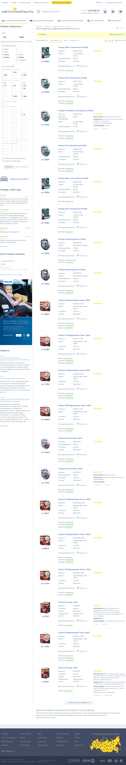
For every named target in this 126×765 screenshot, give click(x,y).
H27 (23, 94)
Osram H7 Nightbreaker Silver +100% (74, 534)
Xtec (19, 63)
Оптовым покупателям (41, 2)
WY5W (15, 151)
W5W (14, 138)
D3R (14, 75)
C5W (5, 104)
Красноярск (25, 745)
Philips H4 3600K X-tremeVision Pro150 (75, 111)
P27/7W (25, 122)
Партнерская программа (61, 2)
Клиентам (4, 2)
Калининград (25, 741)
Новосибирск (25, 734)
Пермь (77, 738)
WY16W (25, 151)
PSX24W (6, 128)
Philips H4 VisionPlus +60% (70, 469)
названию (74, 40)
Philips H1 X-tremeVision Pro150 (72, 145)
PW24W (6, 130)
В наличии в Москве (11, 161)
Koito (19, 52)
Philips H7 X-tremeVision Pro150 (72, 78)
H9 (4, 88)
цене (65, 40)
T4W (24, 130)
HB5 (4, 99)
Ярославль (79, 745)
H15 (13, 91)
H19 (13, 94)
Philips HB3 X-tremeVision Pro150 (73, 47)
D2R (24, 72)
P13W (14, 120)
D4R (4, 78)
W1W (5, 136)
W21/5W (15, 141)
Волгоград (42, 738)
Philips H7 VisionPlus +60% (70, 438)
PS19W (24, 125)
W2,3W (15, 136)
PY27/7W (25, 149)
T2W (14, 130)
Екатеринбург (7, 741)
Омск (101, 2)
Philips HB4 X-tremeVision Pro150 (73, 178)
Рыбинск (60, 738)
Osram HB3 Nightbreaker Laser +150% (74, 405)
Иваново (60, 745)
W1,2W (24, 133)
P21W (14, 122)
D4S (14, 78)
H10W (24, 117)
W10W (24, 138)
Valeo (5, 63)
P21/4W (25, 120)
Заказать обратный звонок (90, 13)
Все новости (4, 426)
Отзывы (13, 2)
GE (18, 49)
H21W (5, 120)
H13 (4, 91)
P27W (5, 125)
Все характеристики (67, 66)
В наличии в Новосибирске (13, 158)
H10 (14, 88)
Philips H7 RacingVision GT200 (72, 270)
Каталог (47, 26)
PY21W (5, 149)
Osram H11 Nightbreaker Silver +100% (74, 569)
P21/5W (6, 122)
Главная (39, 26)
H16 (23, 91)
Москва (4, 734)
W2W (24, 136)
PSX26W (15, 128)
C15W (24, 112)
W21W (24, 141)
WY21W (6, 154)
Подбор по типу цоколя (62, 26)
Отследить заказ (25, 2)
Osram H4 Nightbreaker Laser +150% (74, 300)
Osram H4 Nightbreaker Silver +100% (74, 499)
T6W (14, 133)
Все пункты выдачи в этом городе (11, 274)
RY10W (5, 151)
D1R (4, 72)
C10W (14, 112)
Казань (22, 738)
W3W (5, 138)
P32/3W (15, 125)
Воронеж (42, 741)
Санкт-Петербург (8, 738)
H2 (13, 83)
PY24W (15, 149)
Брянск (78, 734)
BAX (4, 109)
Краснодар (42, 745)
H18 (4, 94)
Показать (8, 167)
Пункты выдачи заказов (113, 2)
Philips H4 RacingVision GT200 (72, 239)
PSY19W (15, 146)
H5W (5, 117)
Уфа (39, 734)
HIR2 (24, 99)
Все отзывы (4, 246)
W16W (5, 141)
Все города (6, 751)
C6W (5, 112)
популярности (54, 40)
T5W (4, 133)
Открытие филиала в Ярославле (12, 378)
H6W (14, 117)
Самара (4, 745)
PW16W (25, 128)
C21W (14, 115)
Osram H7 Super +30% (68, 668)
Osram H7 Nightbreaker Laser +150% (74, 370)
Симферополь (62, 741)
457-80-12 (89, 11)
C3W (14, 109)
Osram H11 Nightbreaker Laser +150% (74, 335)
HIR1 (14, 99)
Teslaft (5, 60)
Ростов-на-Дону (62, 734)
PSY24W (25, 146)
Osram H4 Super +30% (68, 602)
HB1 (4, 96)
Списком (110, 40)
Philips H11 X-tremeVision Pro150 (72, 209)
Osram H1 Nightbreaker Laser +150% (74, 633)
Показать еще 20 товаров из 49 (79, 702)
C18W (5, 115)
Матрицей (122, 40)
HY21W (5, 146)
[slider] (2, 42)
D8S (23, 78)
